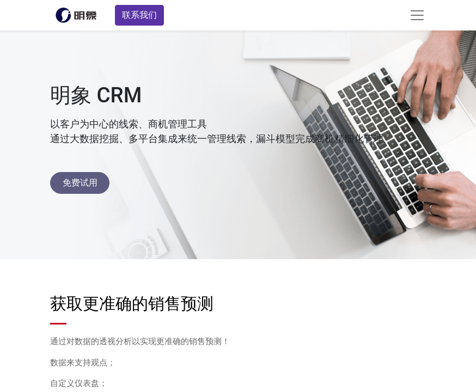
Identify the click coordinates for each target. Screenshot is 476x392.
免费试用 (80, 182)
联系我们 (139, 15)
